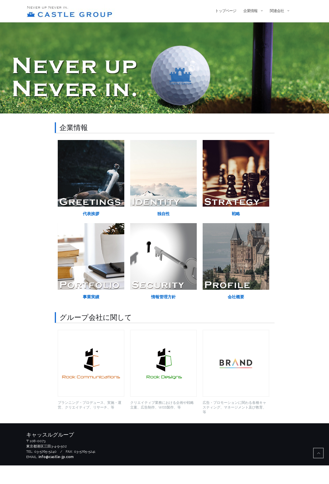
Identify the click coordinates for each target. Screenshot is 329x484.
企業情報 (250, 11)
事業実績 (91, 315)
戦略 (236, 232)
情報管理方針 (163, 315)
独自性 (163, 232)
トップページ (225, 11)
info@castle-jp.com (56, 475)
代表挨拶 (91, 232)
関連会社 (277, 11)
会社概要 (236, 315)
